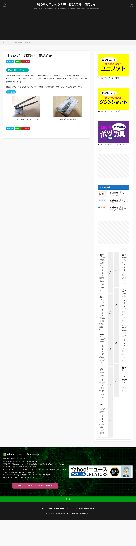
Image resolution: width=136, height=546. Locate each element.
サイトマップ (72, 509)
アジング (101, 405)
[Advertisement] (68, 26)
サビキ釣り (124, 255)
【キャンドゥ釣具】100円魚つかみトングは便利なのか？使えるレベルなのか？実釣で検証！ (102, 323)
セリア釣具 (48, 9)
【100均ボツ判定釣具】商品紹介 (21, 42)
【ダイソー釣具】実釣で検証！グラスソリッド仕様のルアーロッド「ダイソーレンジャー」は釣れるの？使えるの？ (101, 283)
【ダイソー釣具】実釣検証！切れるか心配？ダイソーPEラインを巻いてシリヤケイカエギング (101, 393)
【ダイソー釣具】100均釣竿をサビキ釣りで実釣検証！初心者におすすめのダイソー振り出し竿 (124, 278)
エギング (101, 369)
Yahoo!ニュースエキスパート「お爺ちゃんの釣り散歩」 (35, 485)
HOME (7, 42)
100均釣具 (71, 9)
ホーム (42, 509)
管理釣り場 (101, 255)
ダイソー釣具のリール (124, 368)
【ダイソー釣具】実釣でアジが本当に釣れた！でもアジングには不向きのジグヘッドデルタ (101, 429)
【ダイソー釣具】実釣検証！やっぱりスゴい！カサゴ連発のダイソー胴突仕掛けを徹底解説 (124, 314)
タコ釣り (101, 335)
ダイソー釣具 (37, 9)
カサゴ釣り (124, 290)
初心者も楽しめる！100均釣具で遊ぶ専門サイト (68, 4)
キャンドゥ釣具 (60, 9)
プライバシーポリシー (55, 509)
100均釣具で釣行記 (93, 9)
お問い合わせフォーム (87, 509)
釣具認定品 (80, 9)
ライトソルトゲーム (124, 327)
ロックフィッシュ (101, 297)
